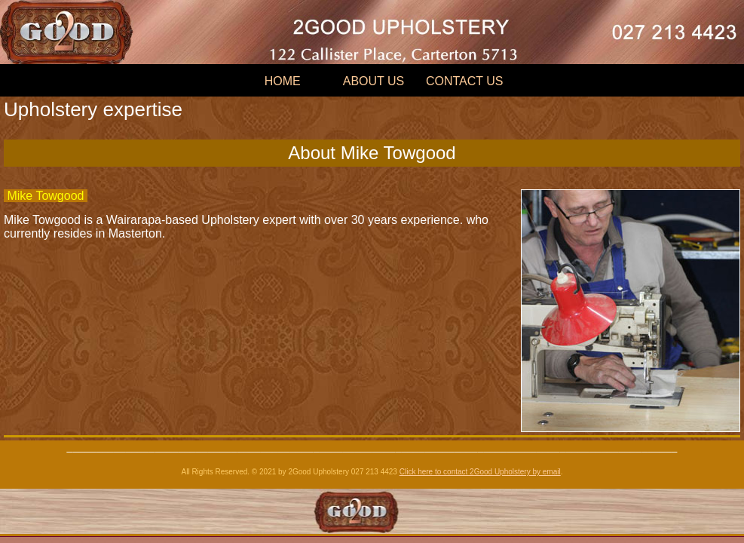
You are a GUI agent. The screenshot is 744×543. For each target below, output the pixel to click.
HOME (283, 81)
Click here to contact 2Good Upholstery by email (480, 472)
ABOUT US (374, 81)
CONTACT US (465, 81)
